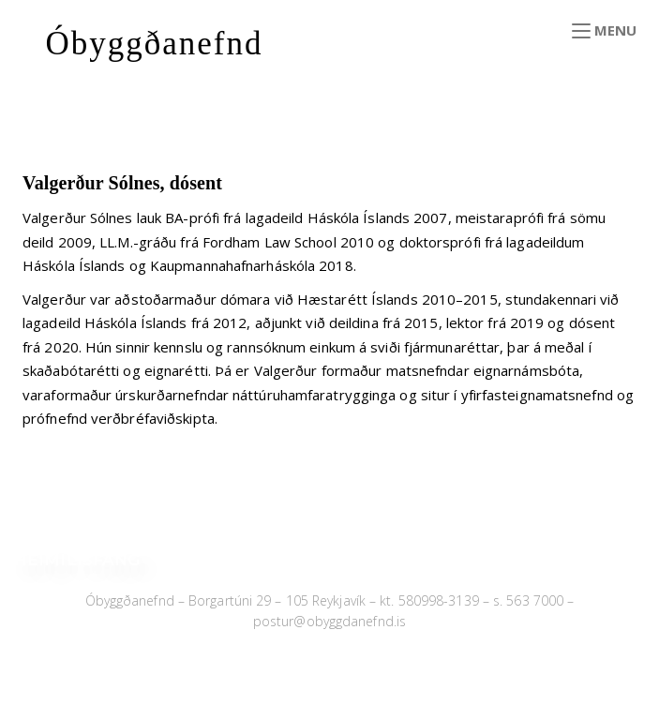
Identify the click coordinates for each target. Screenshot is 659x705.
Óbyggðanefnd (153, 43)
